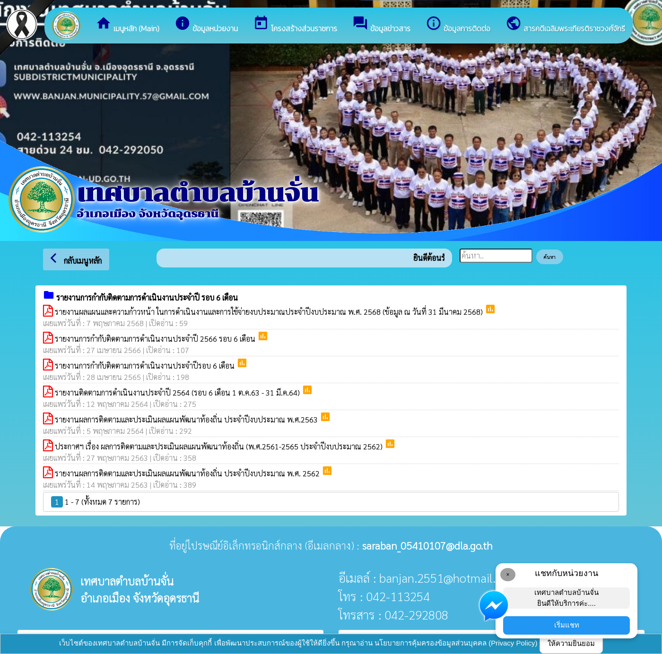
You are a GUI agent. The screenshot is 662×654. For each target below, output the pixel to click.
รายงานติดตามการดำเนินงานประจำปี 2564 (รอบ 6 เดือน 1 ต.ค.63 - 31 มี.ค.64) (178, 392)
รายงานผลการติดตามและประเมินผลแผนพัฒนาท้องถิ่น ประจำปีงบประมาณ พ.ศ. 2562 (188, 473)
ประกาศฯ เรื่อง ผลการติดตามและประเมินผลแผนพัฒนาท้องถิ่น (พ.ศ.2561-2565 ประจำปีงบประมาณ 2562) (219, 446)
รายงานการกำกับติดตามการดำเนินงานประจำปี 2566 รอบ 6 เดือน (156, 339)
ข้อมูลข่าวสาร (381, 24)
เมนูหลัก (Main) (127, 24)
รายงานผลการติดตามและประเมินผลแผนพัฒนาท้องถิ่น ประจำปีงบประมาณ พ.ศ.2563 (187, 419)
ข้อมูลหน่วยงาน (206, 24)
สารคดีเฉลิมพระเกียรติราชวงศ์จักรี (565, 24)
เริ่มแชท (566, 625)
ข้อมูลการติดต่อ (458, 24)
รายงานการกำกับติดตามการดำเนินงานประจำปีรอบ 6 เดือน (145, 365)
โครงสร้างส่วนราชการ (295, 24)
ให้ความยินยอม (571, 643)
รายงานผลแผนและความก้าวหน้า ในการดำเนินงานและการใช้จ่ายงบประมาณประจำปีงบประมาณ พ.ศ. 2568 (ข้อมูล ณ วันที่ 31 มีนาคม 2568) (270, 312)
